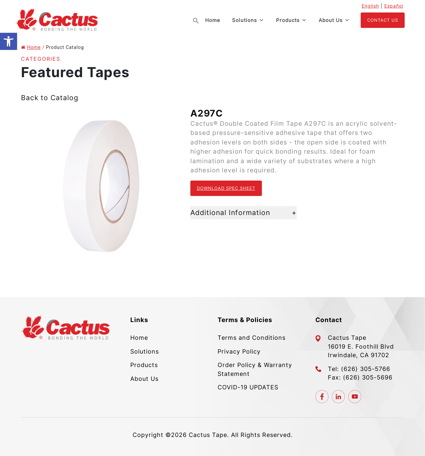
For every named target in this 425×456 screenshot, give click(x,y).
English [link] (370, 6)
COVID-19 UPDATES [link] (248, 387)
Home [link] (212, 20)
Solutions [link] (248, 20)
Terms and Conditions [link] (252, 337)
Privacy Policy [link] (239, 351)
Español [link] (393, 6)
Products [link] (291, 20)
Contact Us (382, 20)
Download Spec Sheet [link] (226, 188)
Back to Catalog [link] (49, 98)
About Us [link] (334, 20)
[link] (8, 41)
